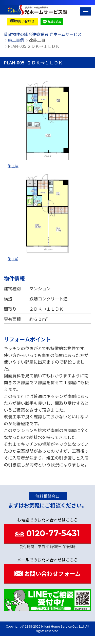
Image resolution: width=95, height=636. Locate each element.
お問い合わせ (22, 21)
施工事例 (16, 40)
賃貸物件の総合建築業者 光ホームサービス (43, 34)
